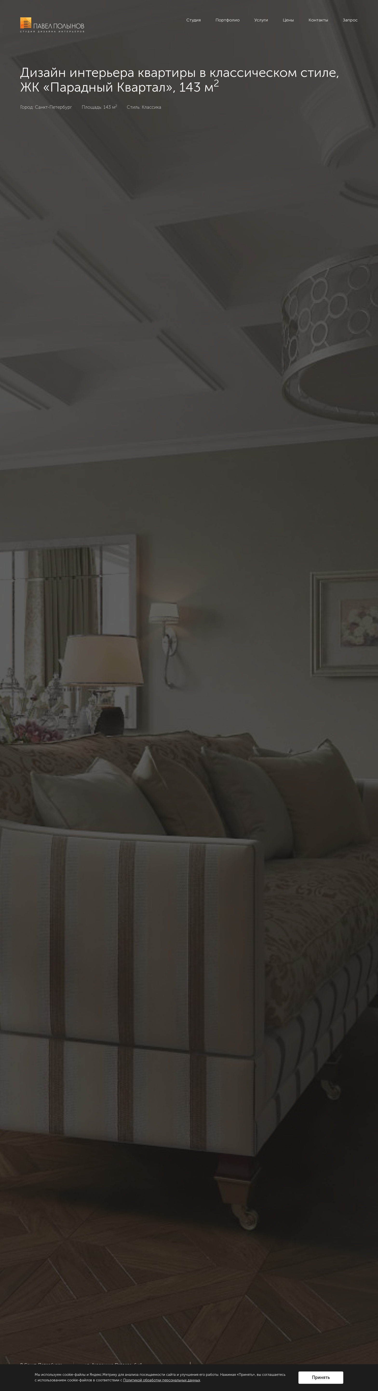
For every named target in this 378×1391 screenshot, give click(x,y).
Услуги (261, 20)
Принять (321, 1377)
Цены (288, 20)
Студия (193, 20)
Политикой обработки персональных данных (161, 1380)
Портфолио (228, 20)
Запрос (350, 20)
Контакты (318, 20)
